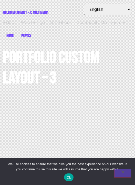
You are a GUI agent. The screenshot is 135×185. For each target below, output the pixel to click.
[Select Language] (107, 9)
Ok (69, 177)
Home (10, 35)
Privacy (26, 35)
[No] (122, 173)
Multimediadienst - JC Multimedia (25, 12)
